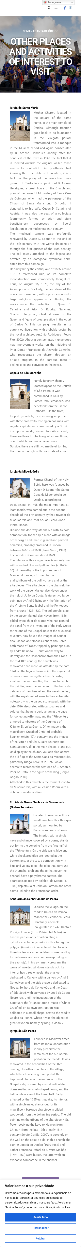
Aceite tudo (40, 1217)
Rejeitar (41, 1238)
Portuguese (52, 2)
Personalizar (41, 1227)
